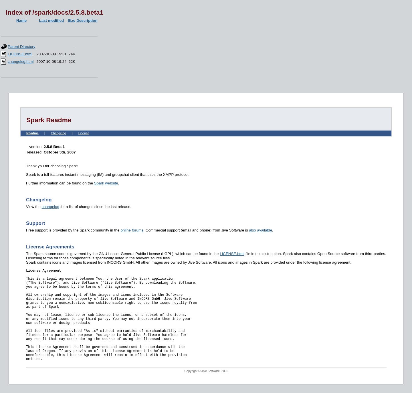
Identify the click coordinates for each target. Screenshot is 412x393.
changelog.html (20, 61)
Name (21, 20)
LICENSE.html (20, 54)
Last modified (51, 20)
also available (260, 230)
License (83, 133)
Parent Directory (21, 46)
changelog (51, 207)
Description (86, 20)
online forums (131, 230)
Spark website (106, 183)
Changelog (58, 133)
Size (72, 20)
